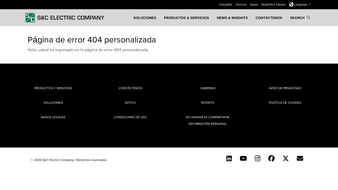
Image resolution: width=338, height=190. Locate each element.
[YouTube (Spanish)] (243, 158)
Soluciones (144, 18)
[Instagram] (257, 158)
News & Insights (232, 18)
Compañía (226, 4)
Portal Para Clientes (274, 4)
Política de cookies (285, 102)
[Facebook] (271, 158)
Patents (207, 102)
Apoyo (254, 4)
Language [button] (298, 4)
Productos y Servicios (53, 88)
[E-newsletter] (300, 158)
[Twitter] (286, 158)
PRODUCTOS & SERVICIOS (186, 18)
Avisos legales (53, 117)
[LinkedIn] (229, 158)
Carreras (241, 4)
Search (300, 18)
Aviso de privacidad (285, 88)
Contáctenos (269, 18)
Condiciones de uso (130, 117)
